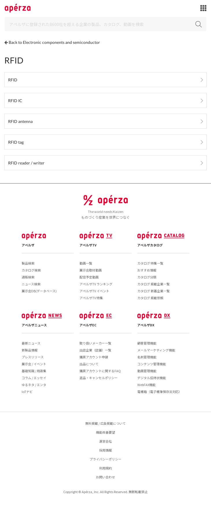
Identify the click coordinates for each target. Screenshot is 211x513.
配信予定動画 (89, 277)
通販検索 (28, 277)
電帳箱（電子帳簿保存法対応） (159, 391)
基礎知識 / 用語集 (34, 370)
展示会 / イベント (34, 364)
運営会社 (105, 441)
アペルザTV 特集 (91, 297)
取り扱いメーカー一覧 (95, 343)
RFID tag (16, 142)
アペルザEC (88, 325)
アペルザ (28, 245)
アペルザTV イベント (94, 291)
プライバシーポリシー (105, 459)
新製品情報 (30, 350)
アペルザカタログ (150, 245)
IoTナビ (27, 391)
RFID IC (15, 100)
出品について (89, 364)
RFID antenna (20, 121)
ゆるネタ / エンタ (34, 384)
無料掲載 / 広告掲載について (105, 423)
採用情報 (105, 450)
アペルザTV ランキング (95, 284)
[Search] (105, 24)
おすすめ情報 (146, 270)
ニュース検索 (31, 284)
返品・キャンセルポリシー (98, 377)
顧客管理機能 (146, 343)
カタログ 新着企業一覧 (153, 291)
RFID (12, 79)
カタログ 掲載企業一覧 (153, 284)
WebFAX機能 (146, 384)
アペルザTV (88, 245)
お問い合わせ (105, 477)
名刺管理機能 (146, 357)
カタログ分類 (146, 277)
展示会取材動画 (90, 270)
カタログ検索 (31, 270)
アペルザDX (145, 325)
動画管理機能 (146, 370)
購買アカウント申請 (93, 357)
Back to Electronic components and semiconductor (54, 42)
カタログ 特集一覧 (150, 263)
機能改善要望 (105, 432)
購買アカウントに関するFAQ (100, 370)
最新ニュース (31, 343)
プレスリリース (33, 357)
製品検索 (28, 263)
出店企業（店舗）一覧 (95, 350)
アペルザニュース (34, 325)
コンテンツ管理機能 (151, 364)
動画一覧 (85, 263)
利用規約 (105, 468)
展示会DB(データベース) (39, 291)
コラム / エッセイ (34, 377)
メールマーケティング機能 (156, 350)
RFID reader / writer (26, 162)
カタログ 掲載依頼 (150, 297)
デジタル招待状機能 (151, 377)
